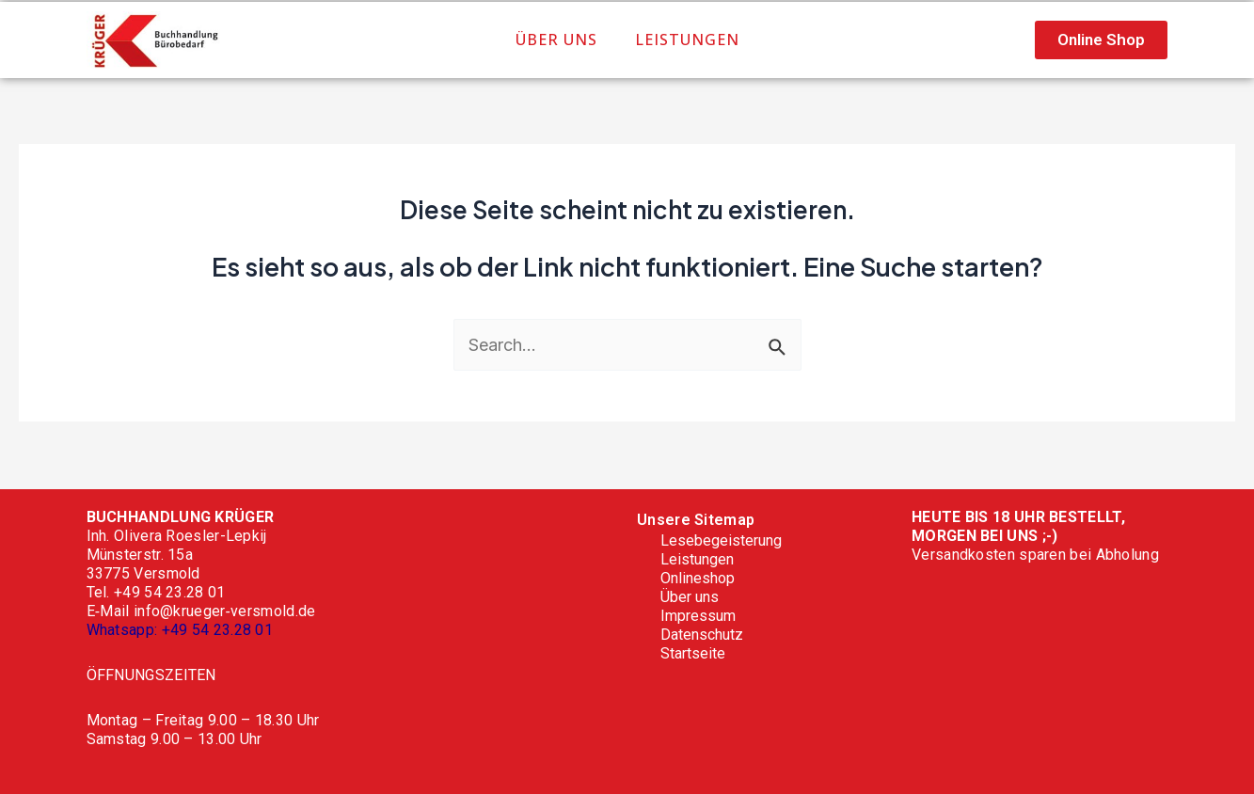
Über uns (556, 39)
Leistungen (687, 39)
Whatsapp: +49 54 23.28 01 (180, 630)
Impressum (698, 616)
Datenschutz (701, 634)
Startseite (692, 653)
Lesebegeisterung (721, 540)
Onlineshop (697, 578)
